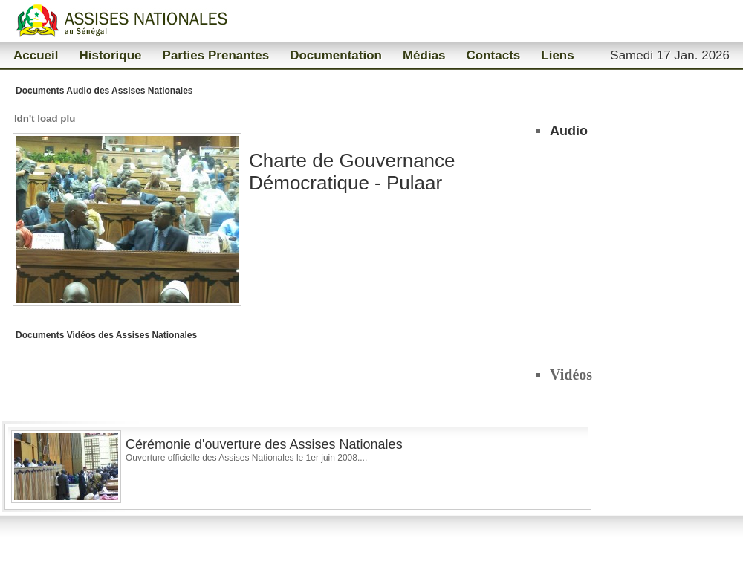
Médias (424, 55)
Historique (110, 55)
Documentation (336, 55)
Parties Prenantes (216, 55)
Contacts (494, 55)
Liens (557, 55)
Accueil (35, 55)
